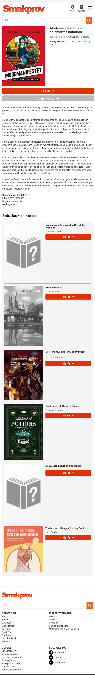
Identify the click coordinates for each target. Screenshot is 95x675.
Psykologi (54, 622)
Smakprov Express (11, 663)
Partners (6, 641)
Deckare (6, 629)
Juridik (52, 619)
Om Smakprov (9, 651)
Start (4, 616)
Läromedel (7, 622)
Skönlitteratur (8, 626)
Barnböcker (7, 635)
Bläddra (81, 9)
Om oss (72, 9)
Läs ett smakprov (48, 99)
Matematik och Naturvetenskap (64, 629)
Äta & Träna (7, 632)
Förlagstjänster (9, 660)
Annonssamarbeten (11, 669)
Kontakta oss (8, 666)
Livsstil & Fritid (9, 638)
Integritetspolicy (9, 654)
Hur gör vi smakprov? (12, 657)
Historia (52, 616)
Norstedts (84, 37)
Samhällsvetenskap (58, 626)
